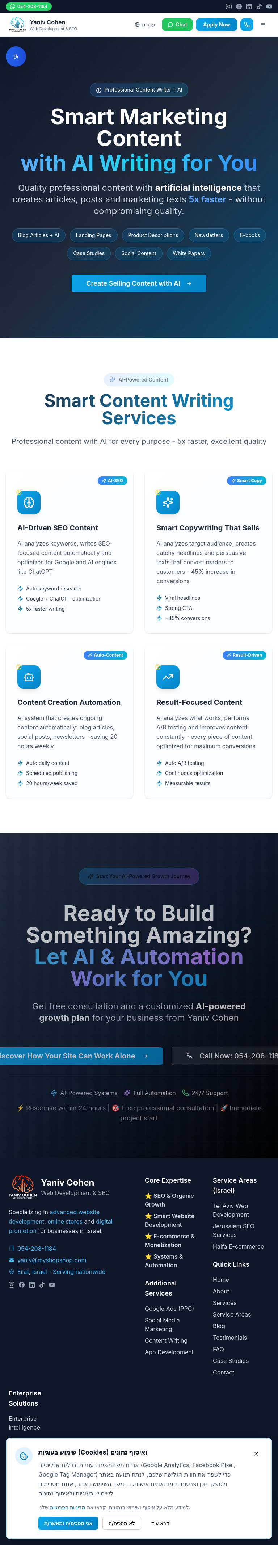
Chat (177, 24)
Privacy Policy (28, 1460)
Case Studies (231, 1360)
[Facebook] (239, 6)
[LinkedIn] (249, 6)
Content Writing (166, 1340)
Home (221, 1279)
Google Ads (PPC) (169, 1308)
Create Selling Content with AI (139, 283)
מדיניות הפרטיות (67, 1539)
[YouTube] (269, 6)
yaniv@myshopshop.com (51, 1260)
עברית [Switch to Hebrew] (145, 24)
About (221, 1291)
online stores (65, 1221)
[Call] (246, 24)
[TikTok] (259, 6)
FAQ (218, 1349)
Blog (219, 1326)
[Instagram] (229, 6)
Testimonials (230, 1337)
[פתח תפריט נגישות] (16, 56)
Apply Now (216, 24)
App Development (169, 1352)
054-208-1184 (28, 6)
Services (225, 1302)
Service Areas (232, 1314)
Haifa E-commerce (238, 1246)
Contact (223, 1372)
